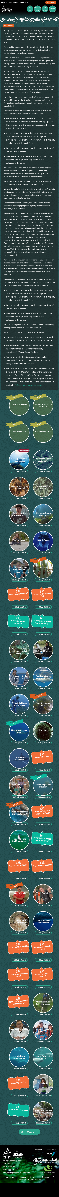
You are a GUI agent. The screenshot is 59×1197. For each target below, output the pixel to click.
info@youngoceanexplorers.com (27, 386)
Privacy (45, 1179)
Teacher (24, 2)
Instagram (10, 1179)
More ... (27, 1133)
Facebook (22, 1179)
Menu (52, 9)
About (4, 2)
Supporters (13, 2)
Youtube (34, 1179)
